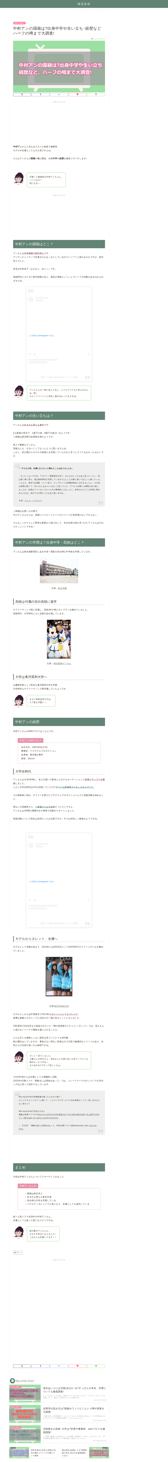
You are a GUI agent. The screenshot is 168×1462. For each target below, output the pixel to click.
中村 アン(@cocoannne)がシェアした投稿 (59, 377)
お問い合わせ (100, 11)
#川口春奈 (71, 1114)
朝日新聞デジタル (62, 663)
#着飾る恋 (62, 1114)
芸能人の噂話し (19, 23)
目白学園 (62, 588)
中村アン (18, 1252)
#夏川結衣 (27, 1118)
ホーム (65, 11)
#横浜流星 (80, 1114)
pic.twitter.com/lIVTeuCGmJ (45, 1118)
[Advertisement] (59, 122)
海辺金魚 (84, 4)
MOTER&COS (61, 1006)
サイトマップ (81, 11)
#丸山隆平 (90, 1114)
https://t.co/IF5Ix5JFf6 (47, 1114)
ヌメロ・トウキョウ (33, 501)
